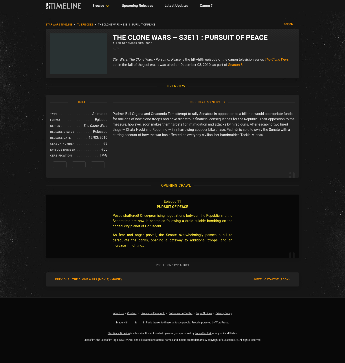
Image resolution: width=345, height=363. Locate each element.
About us (118, 313)
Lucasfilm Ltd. (203, 333)
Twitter (180, 313)
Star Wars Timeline (59, 24)
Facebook (153, 313)
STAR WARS (126, 339)
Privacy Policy (224, 313)
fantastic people (180, 322)
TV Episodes (85, 24)
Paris (149, 322)
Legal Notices (204, 313)
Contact (131, 313)
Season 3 (235, 65)
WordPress (221, 322)
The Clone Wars (277, 59)
